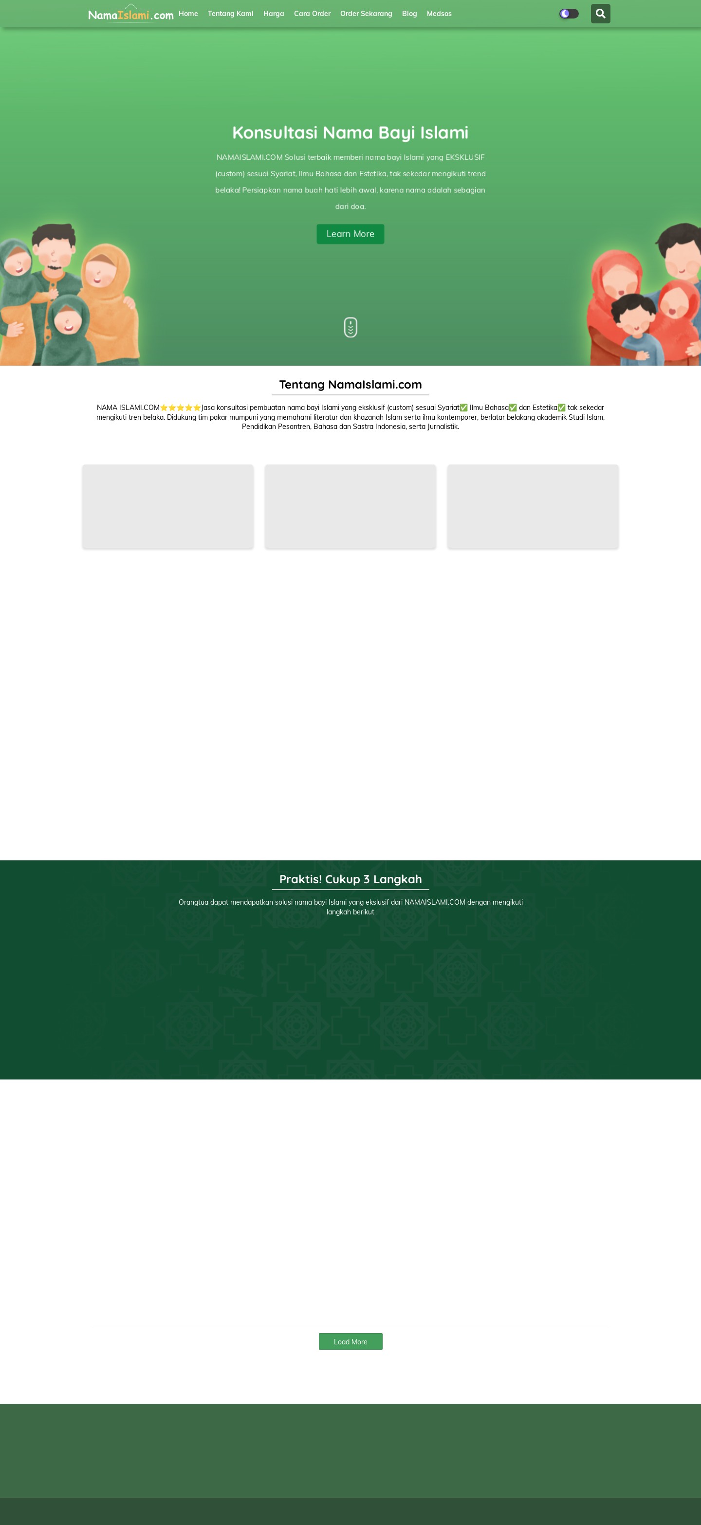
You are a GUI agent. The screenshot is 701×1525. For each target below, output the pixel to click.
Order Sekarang (366, 13)
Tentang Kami (231, 13)
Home (188, 13)
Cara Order (312, 13)
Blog (409, 13)
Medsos (439, 13)
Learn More (350, 233)
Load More (351, 1342)
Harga (273, 13)
